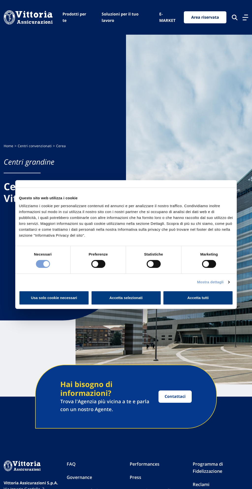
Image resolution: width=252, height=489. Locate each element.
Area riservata (205, 17)
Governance (79, 477)
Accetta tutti (198, 298)
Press (135, 477)
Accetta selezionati (125, 298)
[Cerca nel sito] (234, 17)
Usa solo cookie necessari (54, 298)
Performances (144, 464)
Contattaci (175, 396)
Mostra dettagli (210, 282)
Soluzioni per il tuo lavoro (120, 17)
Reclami (201, 484)
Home (8, 146)
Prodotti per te (74, 17)
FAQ (71, 464)
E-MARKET (167, 17)
